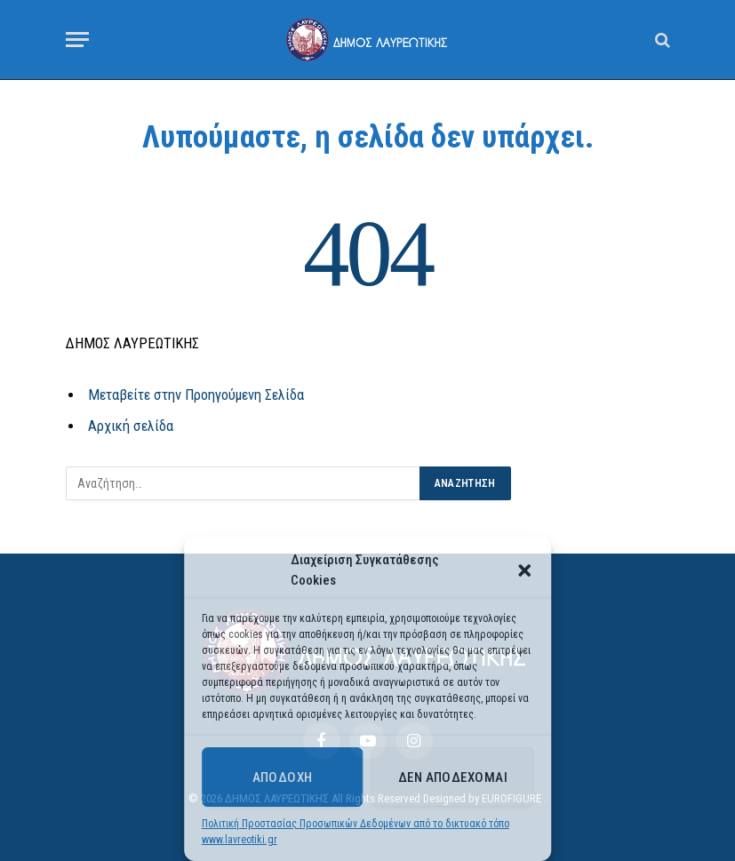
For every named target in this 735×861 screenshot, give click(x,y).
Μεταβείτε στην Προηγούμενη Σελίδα (196, 395)
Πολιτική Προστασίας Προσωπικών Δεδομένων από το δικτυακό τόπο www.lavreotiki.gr (355, 831)
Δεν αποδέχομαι (452, 777)
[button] (524, 570)
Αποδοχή (282, 777)
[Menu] (77, 40)
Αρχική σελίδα (130, 426)
